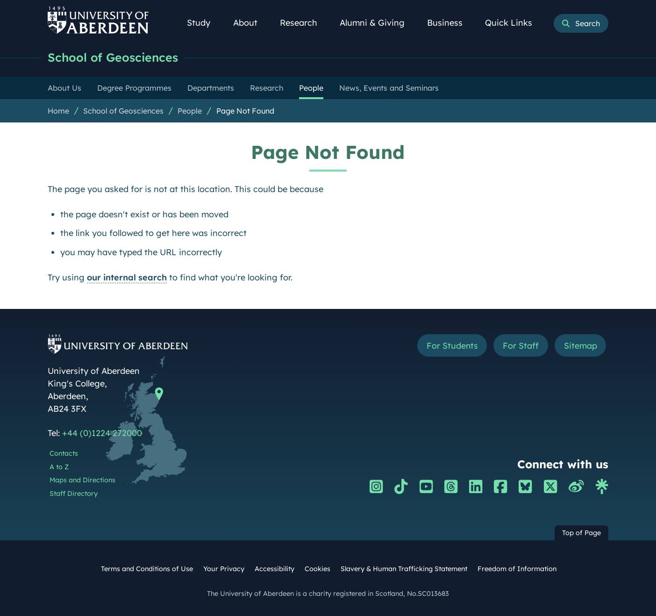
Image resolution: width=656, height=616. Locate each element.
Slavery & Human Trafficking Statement (404, 569)
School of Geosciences (114, 57)
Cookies (317, 569)
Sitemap (580, 345)
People (190, 110)
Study (204, 22)
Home (58, 110)
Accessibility (274, 569)
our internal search (127, 277)
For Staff (520, 345)
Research (304, 22)
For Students (451, 345)
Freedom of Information (517, 569)
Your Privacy (223, 569)
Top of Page (581, 533)
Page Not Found (245, 110)
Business (450, 22)
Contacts (64, 453)
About (250, 22)
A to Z (59, 467)
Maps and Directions (82, 480)
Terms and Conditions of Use (147, 569)
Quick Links (513, 22)
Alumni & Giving (377, 22)
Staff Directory (74, 493)
